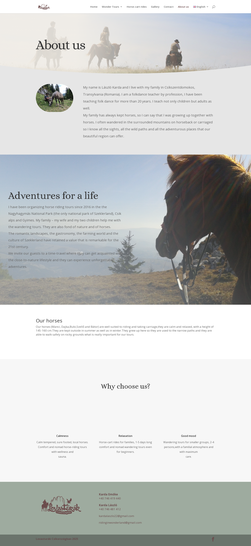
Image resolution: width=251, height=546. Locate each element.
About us (183, 6)
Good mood (188, 436)
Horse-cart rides (137, 6)
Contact (169, 6)
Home (94, 6)
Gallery (155, 6)
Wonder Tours (110, 6)
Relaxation (125, 436)
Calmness (62, 436)
